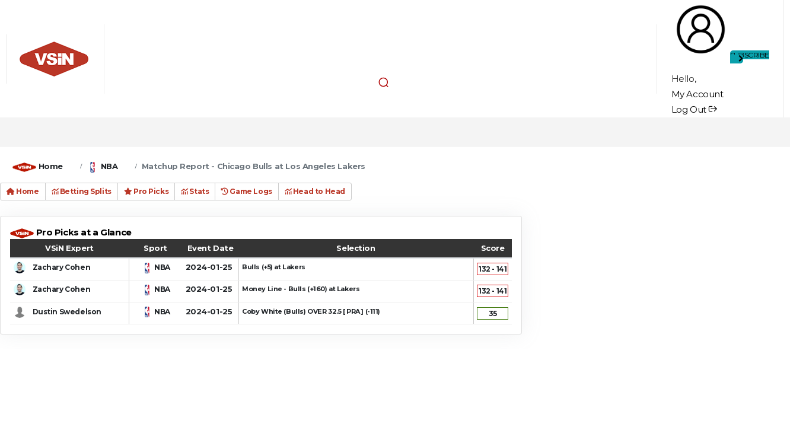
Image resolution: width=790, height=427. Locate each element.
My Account (697, 94)
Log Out (694, 109)
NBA (109, 166)
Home (51, 166)
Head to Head (315, 191)
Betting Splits (82, 191)
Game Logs (246, 191)
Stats (195, 191)
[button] (383, 82)
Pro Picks (146, 191)
